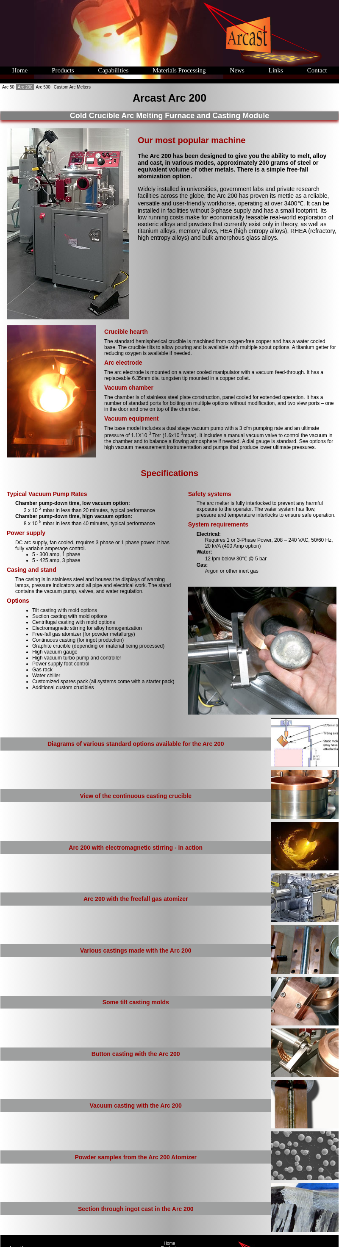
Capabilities (113, 70)
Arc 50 (8, 87)
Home (20, 70)
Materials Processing (179, 70)
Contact (317, 70)
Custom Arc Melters (72, 87)
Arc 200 (25, 87)
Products (62, 70)
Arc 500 (43, 87)
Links (275, 70)
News (236, 70)
